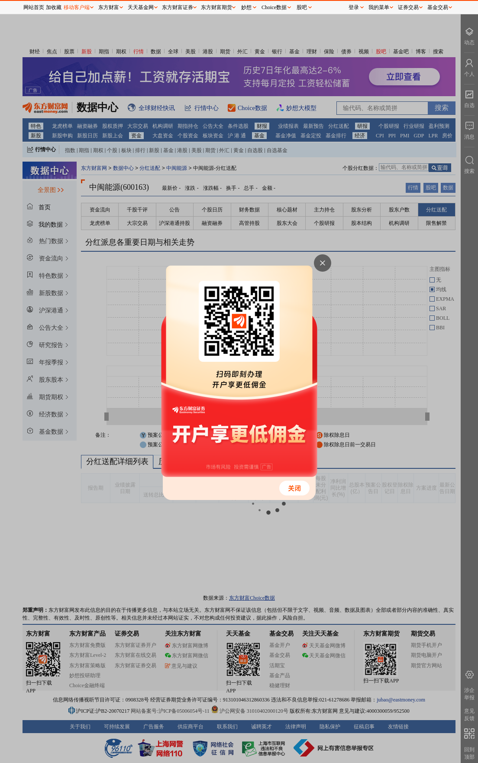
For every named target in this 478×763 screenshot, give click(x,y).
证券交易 (408, 7)
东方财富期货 (216, 7)
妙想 (246, 7)
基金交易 (437, 7)
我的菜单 (378, 7)
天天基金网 (141, 7)
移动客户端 (77, 7)
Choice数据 (274, 7)
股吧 (302, 7)
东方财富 (108, 7)
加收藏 (53, 7)
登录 (354, 7)
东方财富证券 (177, 7)
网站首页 (33, 7)
